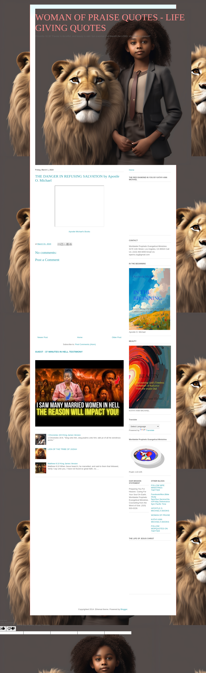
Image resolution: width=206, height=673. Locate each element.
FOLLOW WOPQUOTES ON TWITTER (159, 528)
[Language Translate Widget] (144, 426)
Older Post (116, 337)
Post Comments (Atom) (85, 344)
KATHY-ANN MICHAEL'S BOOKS (160, 520)
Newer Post (43, 337)
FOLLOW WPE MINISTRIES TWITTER (158, 487)
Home (79, 337)
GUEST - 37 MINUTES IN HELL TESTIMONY (59, 351)
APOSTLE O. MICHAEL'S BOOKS (160, 509)
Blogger (123, 609)
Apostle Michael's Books (79, 231)
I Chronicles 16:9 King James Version (64, 435)
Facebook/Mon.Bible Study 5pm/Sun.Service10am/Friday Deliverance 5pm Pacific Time (160, 499)
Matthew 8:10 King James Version (63, 463)
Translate (147, 430)
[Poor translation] (11, 628)
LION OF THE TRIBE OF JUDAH (62, 449)
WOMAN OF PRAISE (160, 515)
